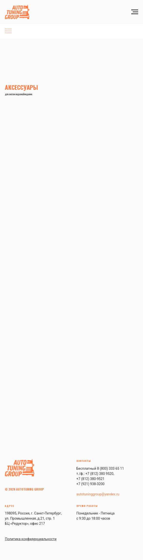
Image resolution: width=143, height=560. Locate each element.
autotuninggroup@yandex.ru (98, 494)
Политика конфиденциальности (30, 539)
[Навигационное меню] (134, 12)
